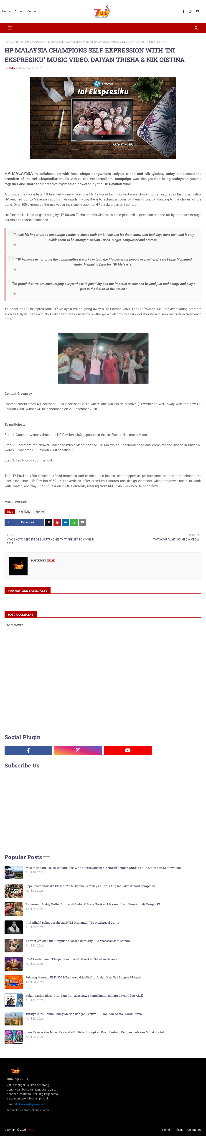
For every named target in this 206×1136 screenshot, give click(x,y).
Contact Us (194, 1129)
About (179, 1129)
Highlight (24, 511)
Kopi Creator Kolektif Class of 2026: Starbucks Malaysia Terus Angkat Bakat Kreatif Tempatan (90, 886)
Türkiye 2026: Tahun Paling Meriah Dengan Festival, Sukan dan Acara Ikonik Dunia (83, 1014)
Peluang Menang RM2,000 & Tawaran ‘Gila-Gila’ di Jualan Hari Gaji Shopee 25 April (83, 977)
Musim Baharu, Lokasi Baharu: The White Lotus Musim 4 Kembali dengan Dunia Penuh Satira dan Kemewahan (103, 868)
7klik (12, 68)
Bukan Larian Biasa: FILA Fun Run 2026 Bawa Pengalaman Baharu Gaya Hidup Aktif (84, 996)
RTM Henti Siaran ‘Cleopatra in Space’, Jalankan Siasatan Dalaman (72, 959)
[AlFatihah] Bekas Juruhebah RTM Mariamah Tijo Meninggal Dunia (72, 922)
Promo (19, 41)
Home (8, 41)
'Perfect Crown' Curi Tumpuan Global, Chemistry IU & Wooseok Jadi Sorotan (78, 941)
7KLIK (30, 1129)
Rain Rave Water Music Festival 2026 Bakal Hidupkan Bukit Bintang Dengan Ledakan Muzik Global (94, 1032)
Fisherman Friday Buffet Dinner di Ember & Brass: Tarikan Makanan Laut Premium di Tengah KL (93, 904)
